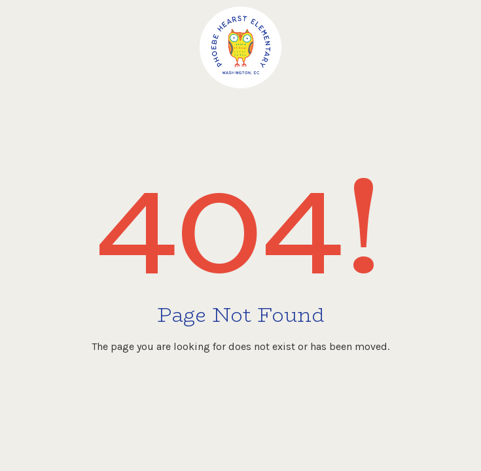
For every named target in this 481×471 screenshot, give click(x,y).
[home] (240, 47)
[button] (451, 33)
